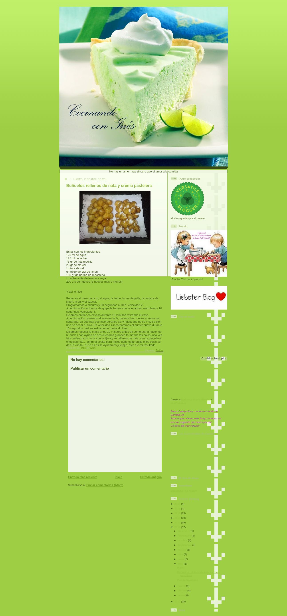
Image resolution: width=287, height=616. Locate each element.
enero (182, 595)
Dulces (159, 350)
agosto (182, 549)
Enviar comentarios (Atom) (104, 485)
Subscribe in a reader (184, 490)
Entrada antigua (151, 477)
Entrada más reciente (82, 477)
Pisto (180, 567)
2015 (178, 508)
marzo (182, 585)
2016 (178, 503)
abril (181, 563)
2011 (178, 527)
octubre (183, 540)
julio (181, 554)
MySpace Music (191, 399)
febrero (183, 590)
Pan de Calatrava (187, 579)
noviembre (185, 535)
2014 (178, 513)
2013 (178, 517)
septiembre (185, 544)
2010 (178, 601)
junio (181, 558)
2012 (178, 522)
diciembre (184, 530)
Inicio (118, 477)
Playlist (205, 399)
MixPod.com (178, 402)
